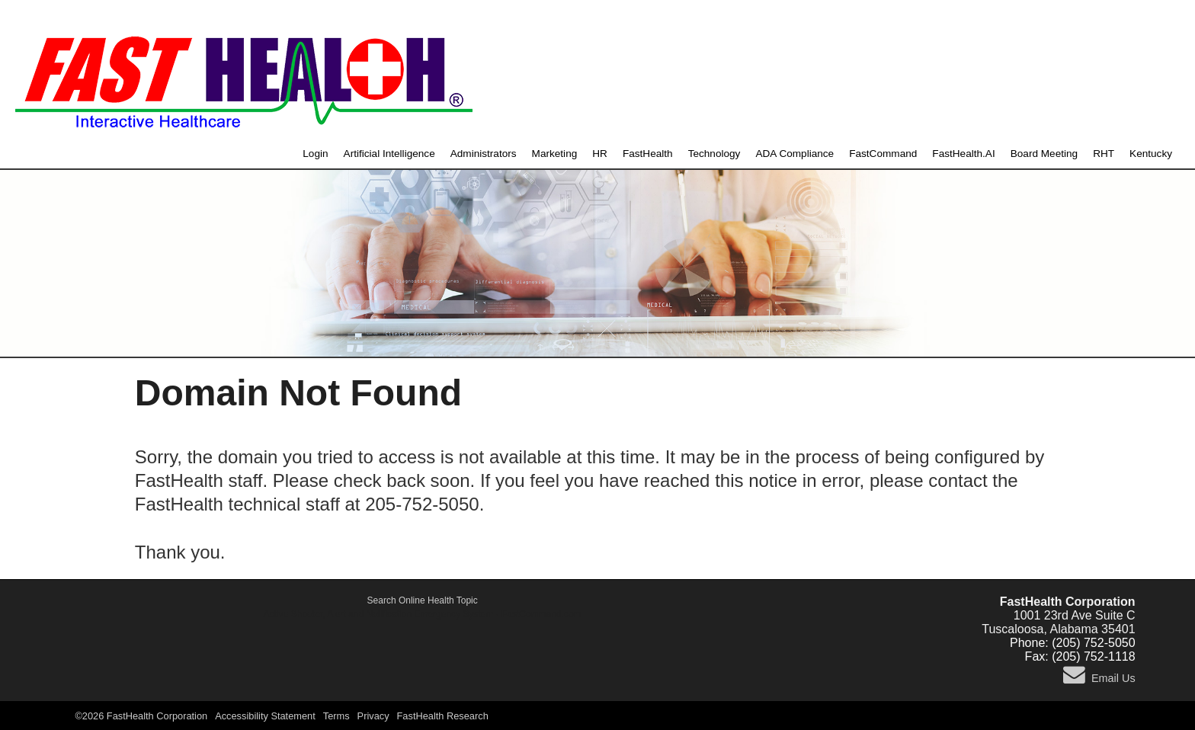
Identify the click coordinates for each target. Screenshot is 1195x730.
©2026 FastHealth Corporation (141, 716)
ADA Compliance (794, 153)
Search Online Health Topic (422, 600)
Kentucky (1150, 153)
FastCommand (883, 153)
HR (599, 153)
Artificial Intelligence (389, 153)
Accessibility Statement (265, 716)
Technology (714, 153)
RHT (1103, 153)
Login (315, 153)
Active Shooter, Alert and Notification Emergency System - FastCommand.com (422, 614)
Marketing (555, 153)
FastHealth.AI (963, 153)
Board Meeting (1044, 153)
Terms (336, 716)
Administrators (483, 153)
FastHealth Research (443, 716)
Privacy (373, 716)
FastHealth (648, 153)
